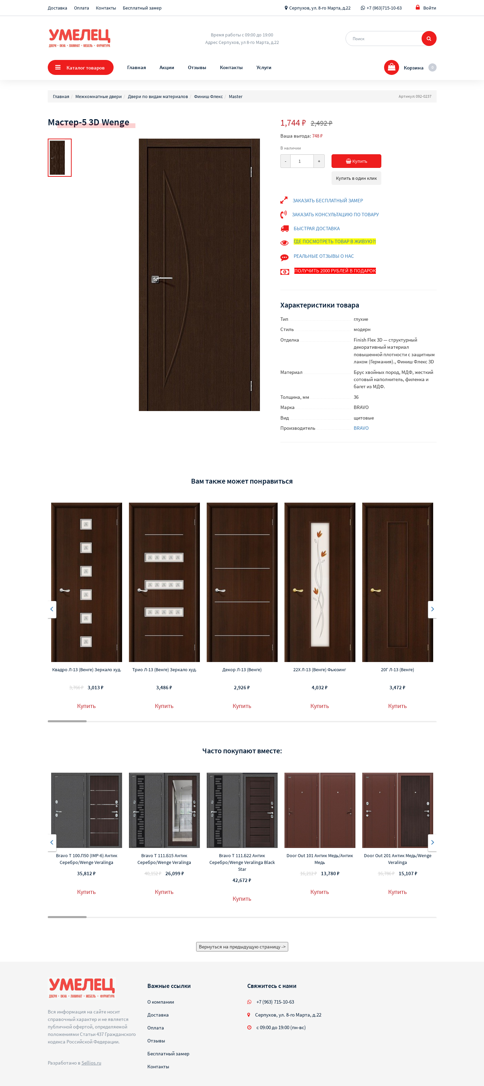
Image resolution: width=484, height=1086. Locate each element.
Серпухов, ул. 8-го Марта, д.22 (320, 8)
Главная (136, 67)
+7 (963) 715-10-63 (275, 1001)
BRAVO (361, 428)
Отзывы (197, 67)
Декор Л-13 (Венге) (242, 669)
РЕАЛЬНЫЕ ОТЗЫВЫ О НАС (324, 256)
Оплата (81, 8)
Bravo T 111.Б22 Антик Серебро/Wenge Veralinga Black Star (242, 862)
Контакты (106, 8)
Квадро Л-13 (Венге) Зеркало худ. (86, 669)
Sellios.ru (91, 1062)
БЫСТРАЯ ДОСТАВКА (317, 228)
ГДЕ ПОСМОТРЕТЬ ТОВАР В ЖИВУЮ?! (335, 241)
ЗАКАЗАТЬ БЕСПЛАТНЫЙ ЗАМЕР (328, 200)
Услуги (264, 67)
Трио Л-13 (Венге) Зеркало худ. (164, 669)
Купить (360, 161)
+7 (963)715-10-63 (384, 8)
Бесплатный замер (142, 8)
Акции (167, 67)
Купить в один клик (356, 178)
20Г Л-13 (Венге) (397, 669)
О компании (160, 1001)
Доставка (57, 8)
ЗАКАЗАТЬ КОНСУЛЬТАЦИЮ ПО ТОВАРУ (335, 214)
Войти (426, 7)
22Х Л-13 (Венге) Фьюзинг (319, 669)
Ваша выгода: (295, 135)
